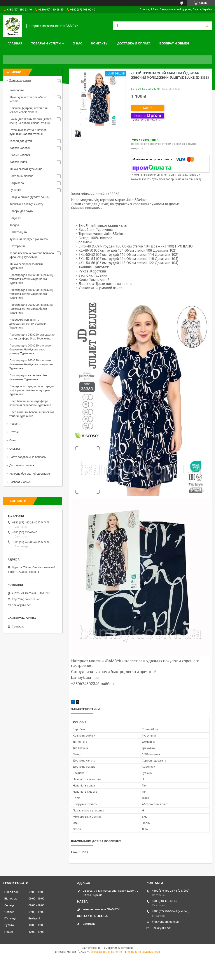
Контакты (99, 43)
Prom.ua (128, 947)
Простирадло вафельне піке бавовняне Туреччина (28, 377)
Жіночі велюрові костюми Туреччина (26, 266)
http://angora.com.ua (25, 599)
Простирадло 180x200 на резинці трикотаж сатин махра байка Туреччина (31, 293)
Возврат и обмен (174, 43)
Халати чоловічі (19, 148)
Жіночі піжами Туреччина (25, 169)
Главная (15, 43)
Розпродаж (16, 90)
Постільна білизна (21, 176)
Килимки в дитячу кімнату (26, 204)
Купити (147, 107)
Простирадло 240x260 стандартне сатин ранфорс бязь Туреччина (31, 336)
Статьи (14, 432)
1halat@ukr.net (21, 605)
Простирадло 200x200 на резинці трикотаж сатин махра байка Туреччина (31, 308)
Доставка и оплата (134, 43)
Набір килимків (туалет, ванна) (29, 197)
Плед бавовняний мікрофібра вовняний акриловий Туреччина (30, 403)
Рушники (15, 190)
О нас (77, 43)
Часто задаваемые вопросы (27, 457)
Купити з (147, 116)
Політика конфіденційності (143, 951)
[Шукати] (207, 25)
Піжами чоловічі (19, 155)
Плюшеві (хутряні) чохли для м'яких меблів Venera (28, 110)
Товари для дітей (20, 141)
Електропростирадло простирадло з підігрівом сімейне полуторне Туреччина (32, 390)
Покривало (16, 183)
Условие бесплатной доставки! (29, 473)
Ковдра (14, 225)
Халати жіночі (18, 162)
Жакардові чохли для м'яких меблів (28, 99)
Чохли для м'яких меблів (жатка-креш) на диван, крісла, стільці (30, 121)
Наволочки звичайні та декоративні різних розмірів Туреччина (27, 323)
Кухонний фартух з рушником (28, 239)
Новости (14, 423)
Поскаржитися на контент (108, 951)
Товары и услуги (46, 43)
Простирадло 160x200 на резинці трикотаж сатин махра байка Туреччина (31, 279)
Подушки (15, 218)
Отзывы (14, 448)
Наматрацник (18, 232)
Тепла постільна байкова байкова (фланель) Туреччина (31, 255)
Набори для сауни (21, 211)
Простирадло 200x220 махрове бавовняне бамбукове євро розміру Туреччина (30, 349)
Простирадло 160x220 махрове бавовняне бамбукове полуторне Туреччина (31, 364)
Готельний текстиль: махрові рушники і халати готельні (28, 132)
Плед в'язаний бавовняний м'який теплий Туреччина (31, 414)
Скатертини (17, 246)
